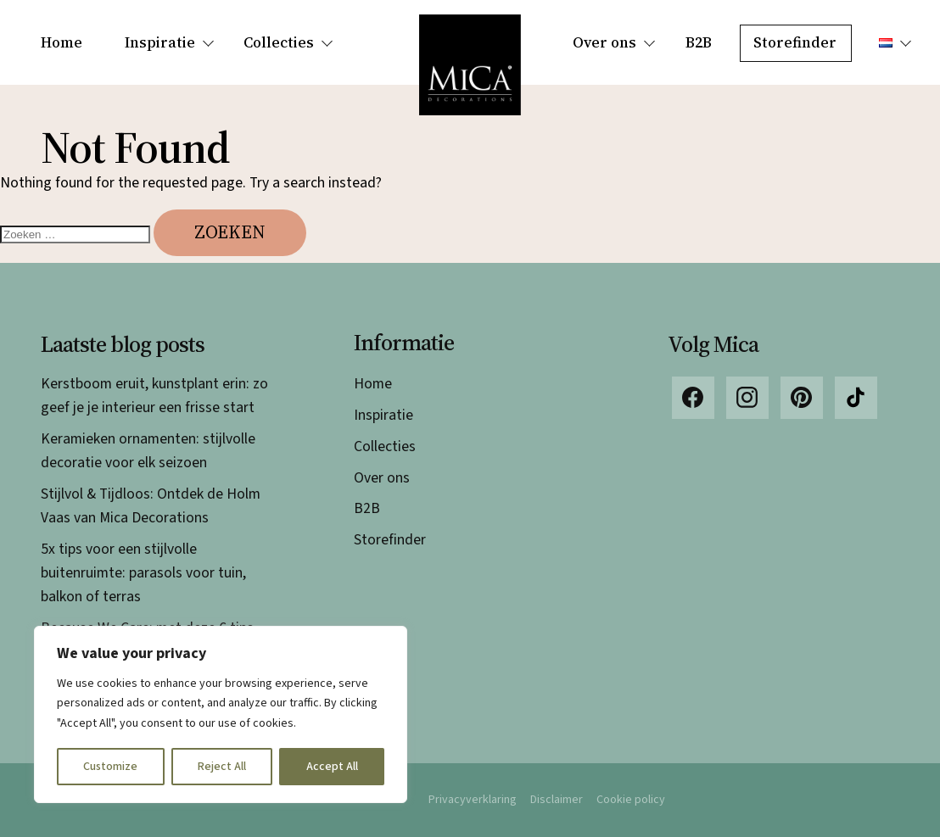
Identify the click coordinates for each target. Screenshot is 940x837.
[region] (220, 714)
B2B (698, 42)
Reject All (222, 766)
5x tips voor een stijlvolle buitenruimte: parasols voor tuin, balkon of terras (143, 572)
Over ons (604, 42)
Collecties (278, 42)
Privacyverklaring (472, 799)
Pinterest (802, 398)
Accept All (332, 766)
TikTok (856, 398)
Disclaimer (556, 799)
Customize (110, 766)
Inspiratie (160, 42)
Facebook (693, 398)
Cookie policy (630, 799)
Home (61, 42)
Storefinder (794, 42)
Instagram (747, 398)
